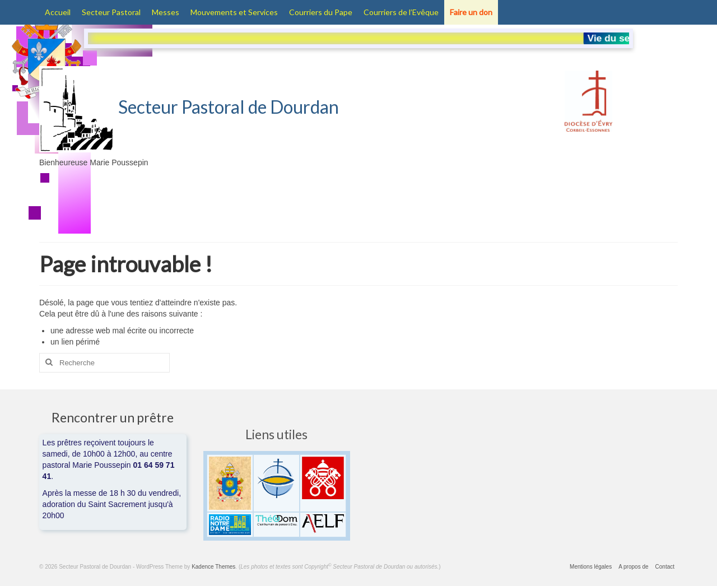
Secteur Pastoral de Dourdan (189, 107)
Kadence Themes (213, 567)
